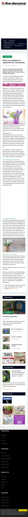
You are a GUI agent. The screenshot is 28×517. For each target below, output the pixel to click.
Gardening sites (4, 500)
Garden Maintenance (9, 42)
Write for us (3, 476)
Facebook (3, 485)
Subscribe (3, 479)
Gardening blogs (5, 505)
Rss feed (3, 440)
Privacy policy (4, 443)
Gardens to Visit (8, 45)
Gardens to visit (4, 502)
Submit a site (4, 482)
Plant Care (12, 40)
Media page (4, 435)
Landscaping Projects (9, 44)
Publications (7, 47)
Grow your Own (19, 45)
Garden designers (5, 497)
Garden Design (21, 44)
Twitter (2, 487)
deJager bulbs (14, 288)
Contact (3, 438)
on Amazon (8, 389)
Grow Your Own (4, 467)
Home (5, 40)
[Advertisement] (14, 23)
